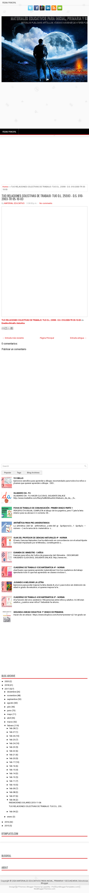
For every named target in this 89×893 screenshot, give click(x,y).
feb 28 (12, 728)
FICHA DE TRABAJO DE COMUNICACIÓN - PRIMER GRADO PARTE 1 (43, 508)
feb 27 (12, 732)
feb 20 (12, 758)
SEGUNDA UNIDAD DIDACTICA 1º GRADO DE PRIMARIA (38, 612)
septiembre (12, 699)
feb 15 (12, 770)
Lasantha (46, 887)
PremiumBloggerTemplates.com (65, 887)
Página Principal (9, 2)
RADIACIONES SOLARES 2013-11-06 (25, 802)
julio (9, 707)
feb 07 (12, 796)
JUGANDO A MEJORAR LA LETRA (28, 582)
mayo (9, 714)
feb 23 (12, 747)
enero (9, 817)
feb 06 (12, 800)
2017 (7, 689)
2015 (7, 825)
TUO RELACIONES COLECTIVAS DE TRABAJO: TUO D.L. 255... (36, 806)
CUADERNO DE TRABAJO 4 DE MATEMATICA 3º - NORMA (39, 597)
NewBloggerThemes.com (44, 889)
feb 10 (12, 785)
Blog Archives (33, 473)
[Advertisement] (44, 105)
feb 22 (12, 751)
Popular (7, 473)
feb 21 (12, 755)
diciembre (11, 692)
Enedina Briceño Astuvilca (13, 323)
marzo (10, 722)
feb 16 (12, 766)
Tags (19, 473)
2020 (7, 681)
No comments (45, 203)
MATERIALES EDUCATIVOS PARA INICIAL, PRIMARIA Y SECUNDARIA (47, 881)
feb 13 (12, 777)
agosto (10, 703)
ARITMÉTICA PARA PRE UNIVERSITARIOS (31, 523)
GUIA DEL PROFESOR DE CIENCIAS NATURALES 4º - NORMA (40, 538)
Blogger (44, 883)
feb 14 (12, 773)
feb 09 (12, 788)
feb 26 (12, 736)
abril (9, 718)
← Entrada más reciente (13, 338)
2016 (7, 822)
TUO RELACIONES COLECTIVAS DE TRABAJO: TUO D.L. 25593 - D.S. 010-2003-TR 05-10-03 (42, 197)
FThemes (22, 887)
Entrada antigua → (78, 338)
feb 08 (12, 792)
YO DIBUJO (18, 478)
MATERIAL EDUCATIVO (14, 203)
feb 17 (12, 762)
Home (5, 187)
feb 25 (12, 739)
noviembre (12, 695)
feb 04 (12, 811)
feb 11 (12, 781)
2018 (7, 685)
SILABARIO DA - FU (22, 493)
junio (9, 710)
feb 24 (12, 743)
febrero (10, 725)
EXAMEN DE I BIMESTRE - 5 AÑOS (28, 552)
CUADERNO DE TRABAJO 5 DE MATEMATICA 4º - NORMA (39, 567)
